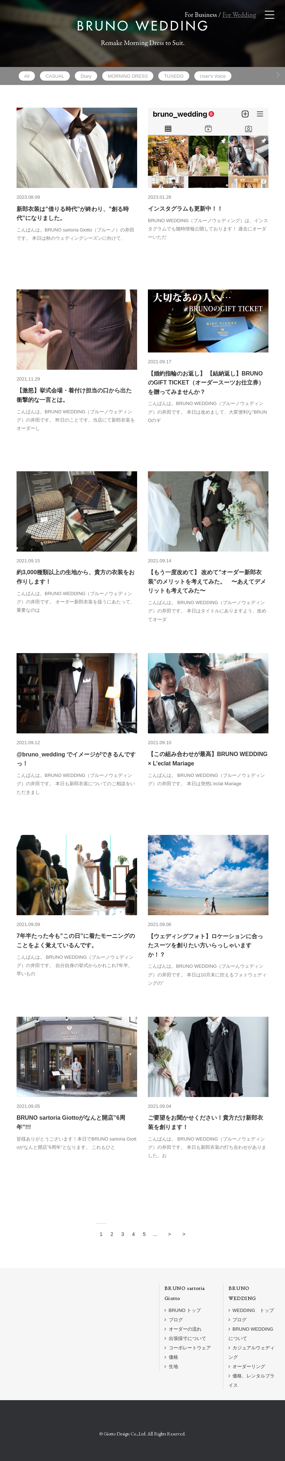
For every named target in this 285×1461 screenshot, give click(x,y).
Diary (86, 76)
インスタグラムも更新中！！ (185, 209)
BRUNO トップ (182, 1310)
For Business (201, 14)
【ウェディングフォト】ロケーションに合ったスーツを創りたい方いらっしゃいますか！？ (205, 945)
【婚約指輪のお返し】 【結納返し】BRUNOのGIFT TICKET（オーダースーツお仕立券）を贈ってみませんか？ (206, 382)
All (26, 76)
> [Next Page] (169, 1234)
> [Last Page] (183, 1234)
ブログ (173, 1319)
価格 (171, 1357)
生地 (171, 1366)
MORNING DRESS (128, 76)
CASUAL (55, 76)
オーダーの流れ (183, 1329)
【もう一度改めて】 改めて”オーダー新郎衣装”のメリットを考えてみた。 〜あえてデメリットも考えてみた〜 (207, 581)
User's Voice (213, 76)
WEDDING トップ (251, 1310)
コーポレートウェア (187, 1347)
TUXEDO (174, 76)
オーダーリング (247, 1366)
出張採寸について (185, 1338)
